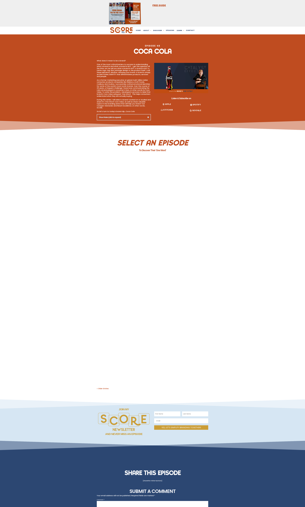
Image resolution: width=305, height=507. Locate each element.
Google (196, 110)
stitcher (168, 110)
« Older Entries (103, 388)
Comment (100, 500)
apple (168, 104)
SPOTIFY (197, 105)
